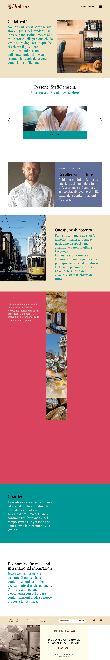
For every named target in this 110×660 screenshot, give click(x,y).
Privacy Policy (30, 620)
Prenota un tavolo (87, 7)
